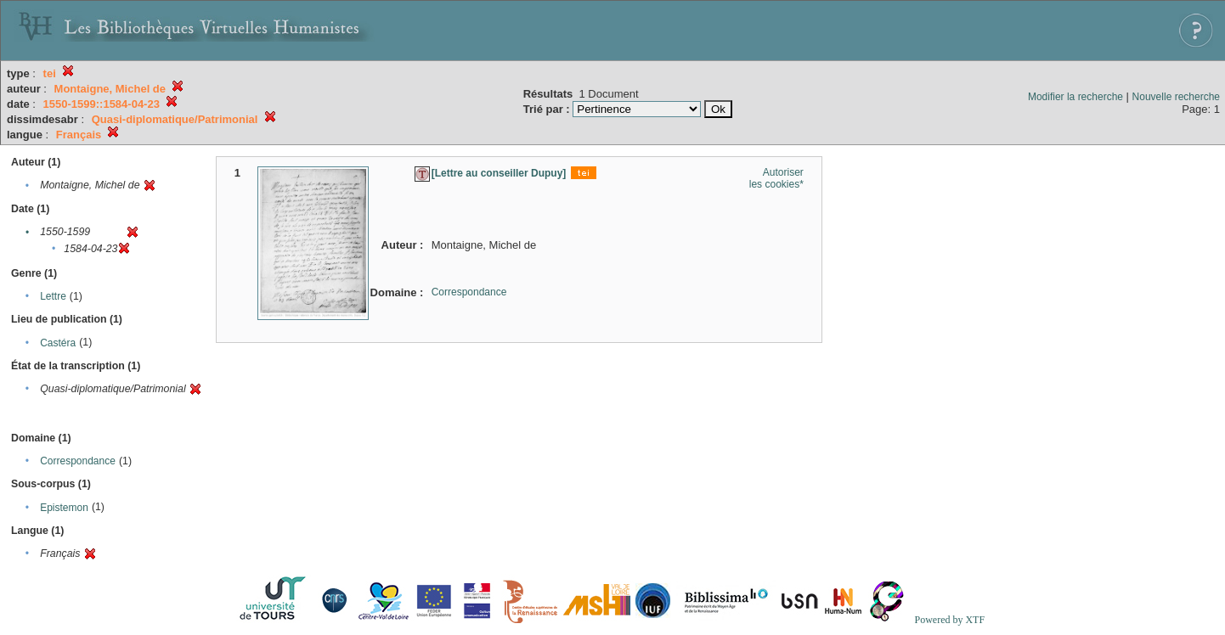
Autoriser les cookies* (776, 178)
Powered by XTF (949, 620)
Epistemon (64, 508)
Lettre (53, 296)
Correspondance (78, 461)
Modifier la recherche (1075, 97)
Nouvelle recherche (1176, 97)
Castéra (58, 343)
